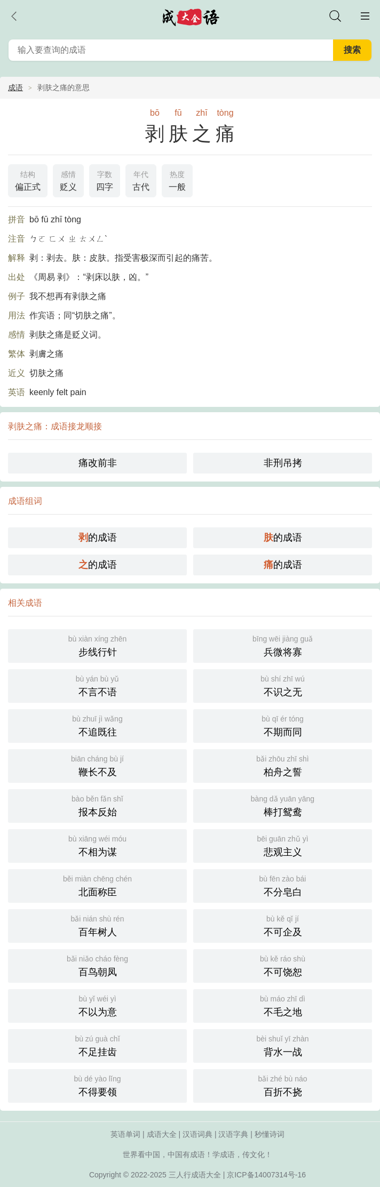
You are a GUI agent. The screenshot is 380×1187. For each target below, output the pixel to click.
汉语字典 (233, 1134)
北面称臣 (97, 884)
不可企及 (282, 924)
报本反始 (97, 804)
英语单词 (125, 1134)
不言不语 (97, 684)
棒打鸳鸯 (282, 804)
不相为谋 (97, 844)
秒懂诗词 (269, 1134)
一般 (177, 179)
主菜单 (365, 16)
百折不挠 (282, 1084)
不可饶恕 (282, 964)
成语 (15, 87)
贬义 (68, 179)
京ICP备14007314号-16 (266, 1174)
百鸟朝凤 (97, 964)
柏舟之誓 (282, 764)
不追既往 (97, 724)
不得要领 (97, 1084)
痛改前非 (97, 463)
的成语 (97, 537)
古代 (140, 179)
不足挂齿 (97, 1044)
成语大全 (162, 1134)
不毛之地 (282, 1004)
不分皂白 (282, 884)
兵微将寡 (282, 644)
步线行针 (97, 644)
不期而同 (282, 724)
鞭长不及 (97, 764)
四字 (104, 179)
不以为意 (97, 1004)
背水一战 (282, 1044)
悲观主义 (282, 844)
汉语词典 (197, 1134)
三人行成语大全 (195, 1174)
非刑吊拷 (283, 463)
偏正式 (28, 179)
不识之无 (282, 684)
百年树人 (97, 924)
